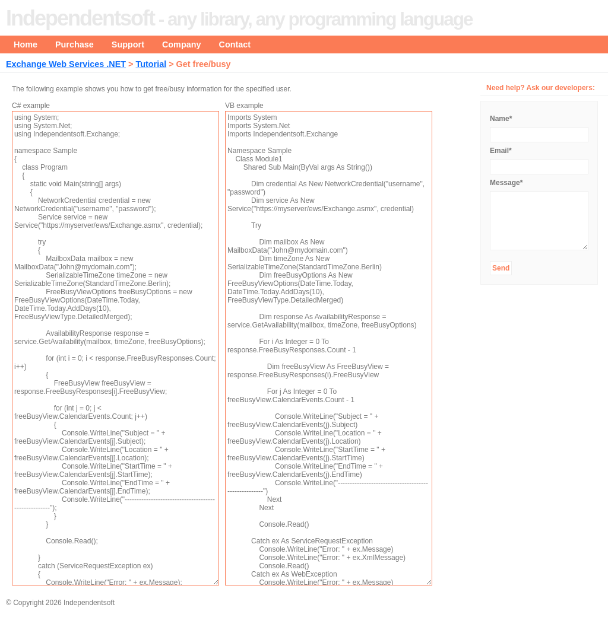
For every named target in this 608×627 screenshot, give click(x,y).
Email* (501, 151)
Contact (235, 44)
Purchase (74, 44)
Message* (506, 183)
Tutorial (151, 64)
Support (128, 44)
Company (181, 44)
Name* (501, 118)
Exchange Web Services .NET (66, 64)
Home (25, 44)
